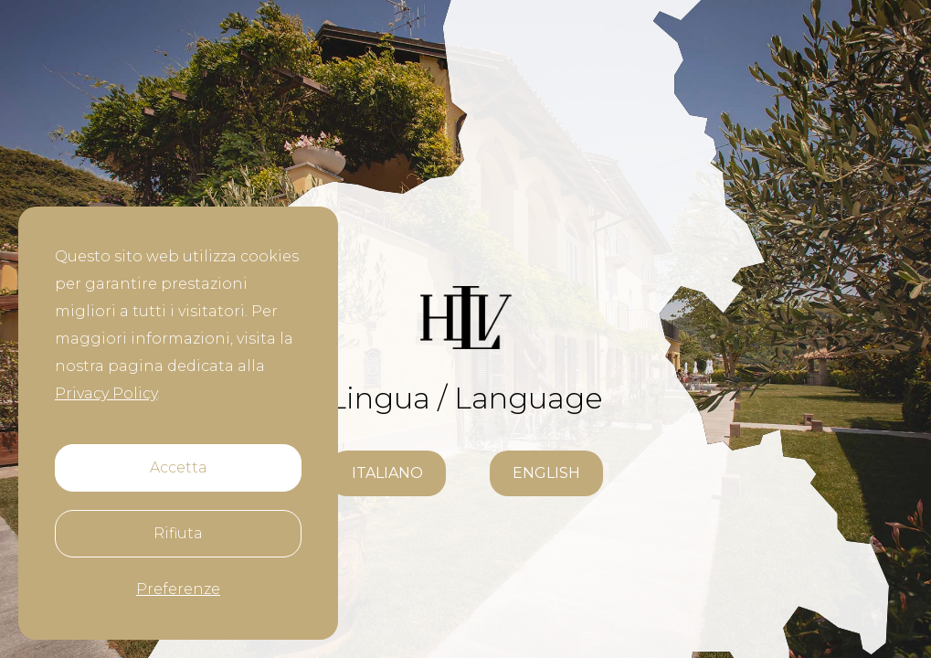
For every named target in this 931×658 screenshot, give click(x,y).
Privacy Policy (106, 393)
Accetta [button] (178, 467)
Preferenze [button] (178, 589)
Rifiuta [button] (178, 533)
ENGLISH (546, 473)
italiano (387, 473)
